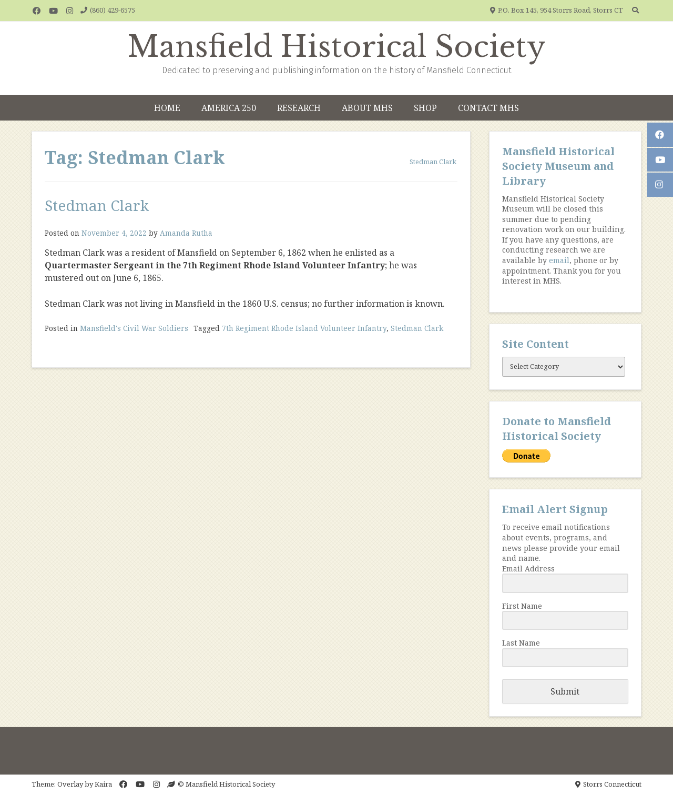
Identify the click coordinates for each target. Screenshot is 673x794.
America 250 (228, 108)
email (559, 260)
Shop (425, 108)
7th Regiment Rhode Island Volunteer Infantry (304, 328)
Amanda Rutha (186, 233)
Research (299, 108)
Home (167, 108)
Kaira (103, 784)
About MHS (367, 108)
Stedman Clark (97, 205)
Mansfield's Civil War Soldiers (134, 328)
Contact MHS (488, 108)
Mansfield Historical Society (337, 47)
